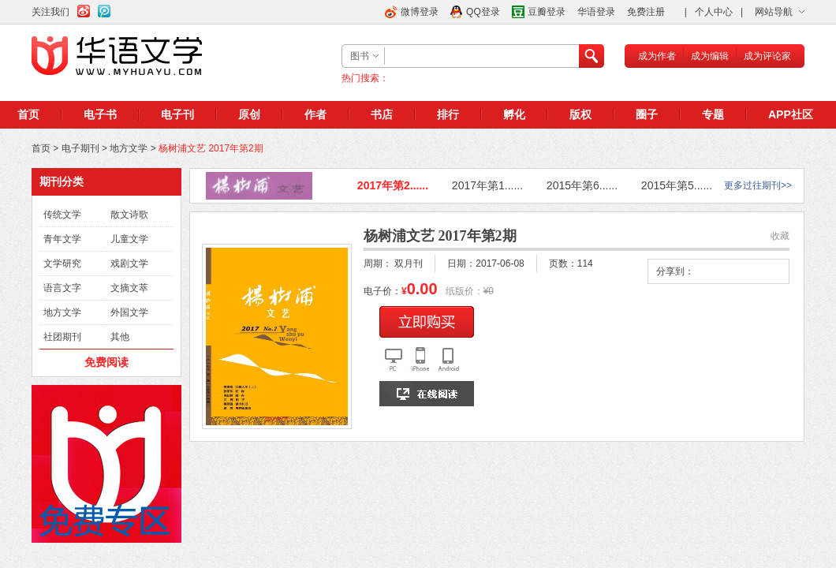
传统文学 (62, 214)
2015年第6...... (582, 185)
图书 (359, 56)
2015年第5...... (676, 185)
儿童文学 (129, 239)
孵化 (514, 114)
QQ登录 (483, 11)
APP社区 (790, 114)
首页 (28, 114)
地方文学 (128, 148)
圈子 (647, 114)
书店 (382, 114)
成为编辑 (710, 56)
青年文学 (62, 239)
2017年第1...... (487, 185)
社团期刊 (62, 336)
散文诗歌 (129, 214)
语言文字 (62, 287)
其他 (119, 336)
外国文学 (129, 312)
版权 (580, 114)
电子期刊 (80, 148)
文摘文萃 (129, 287)
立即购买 (426, 322)
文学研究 (62, 263)
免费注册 (646, 11)
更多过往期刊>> (758, 185)
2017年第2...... (392, 185)
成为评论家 (767, 56)
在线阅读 (426, 393)
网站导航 (774, 11)
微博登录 (420, 11)
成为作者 (657, 56)
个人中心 (714, 11)
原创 (249, 114)
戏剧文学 (129, 263)
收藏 (780, 235)
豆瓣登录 (546, 11)
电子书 (100, 114)
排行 (448, 114)
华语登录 (596, 11)
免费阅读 (106, 362)
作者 (315, 114)
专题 (713, 114)
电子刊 (177, 114)
